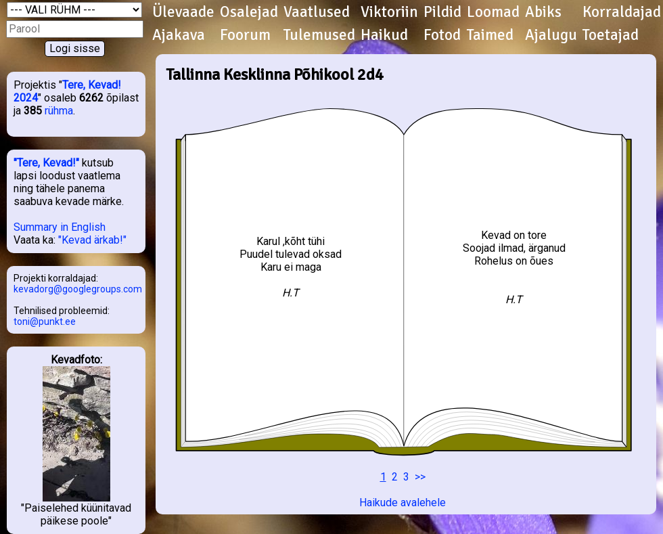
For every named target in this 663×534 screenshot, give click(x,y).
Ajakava (178, 35)
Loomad (493, 12)
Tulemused (319, 35)
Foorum (245, 35)
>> (420, 476)
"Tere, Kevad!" (46, 162)
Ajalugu (551, 35)
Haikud (384, 35)
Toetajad (610, 35)
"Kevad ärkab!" (92, 239)
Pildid (442, 12)
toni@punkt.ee (45, 321)
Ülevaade (183, 12)
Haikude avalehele (402, 502)
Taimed (490, 35)
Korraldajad (621, 12)
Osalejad (249, 12)
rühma (59, 110)
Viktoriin (389, 12)
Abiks (543, 12)
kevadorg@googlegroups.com (78, 289)
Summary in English (60, 227)
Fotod (442, 35)
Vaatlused (316, 12)
